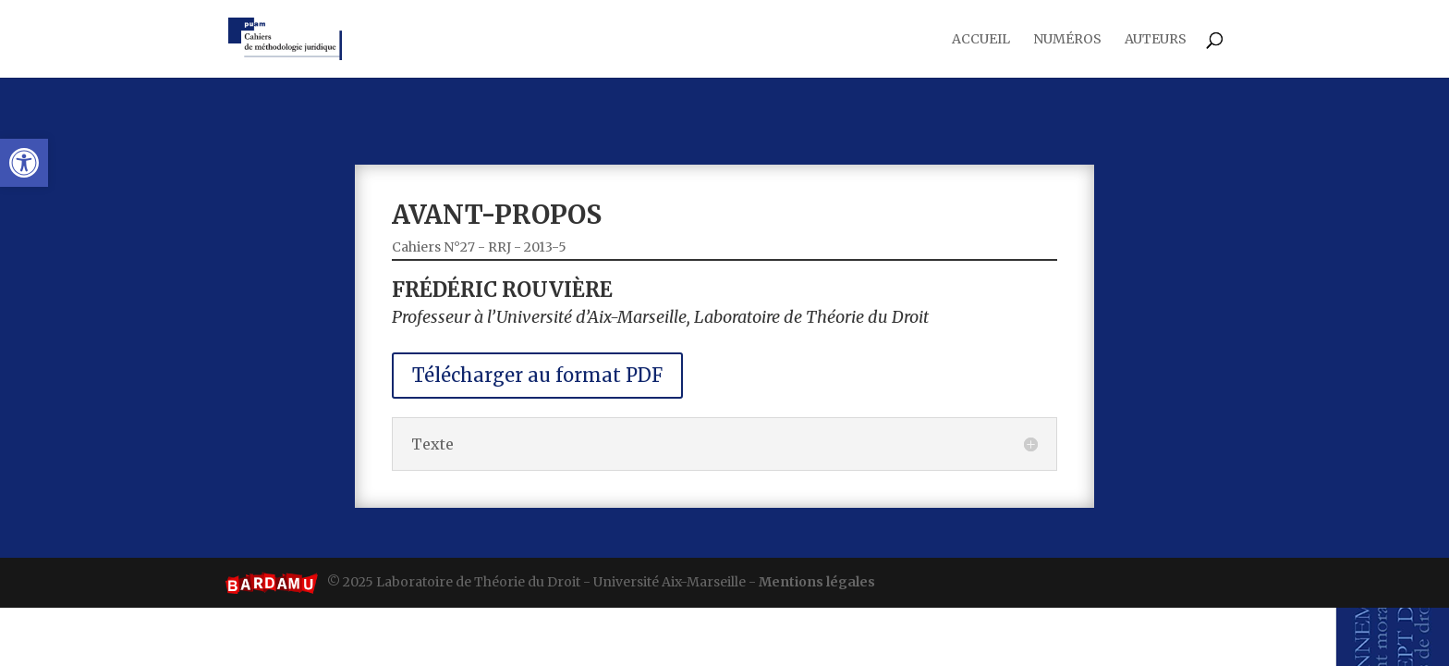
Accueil (981, 39)
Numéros (1067, 39)
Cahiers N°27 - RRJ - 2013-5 (520, 262)
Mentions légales (817, 582)
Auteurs (1156, 39)
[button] (24, 163)
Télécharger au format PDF (568, 368)
